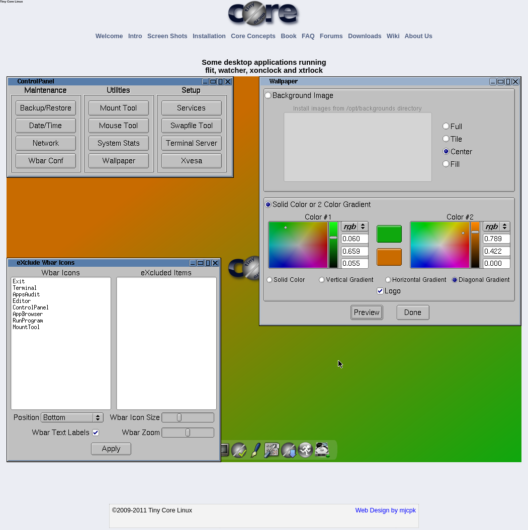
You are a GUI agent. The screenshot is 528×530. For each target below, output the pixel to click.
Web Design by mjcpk (386, 510)
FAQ (310, 36)
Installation (211, 36)
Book (290, 36)
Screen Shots (169, 36)
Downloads (366, 36)
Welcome (111, 36)
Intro (137, 36)
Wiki (395, 36)
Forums (333, 36)
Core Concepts (255, 36)
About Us (418, 36)
